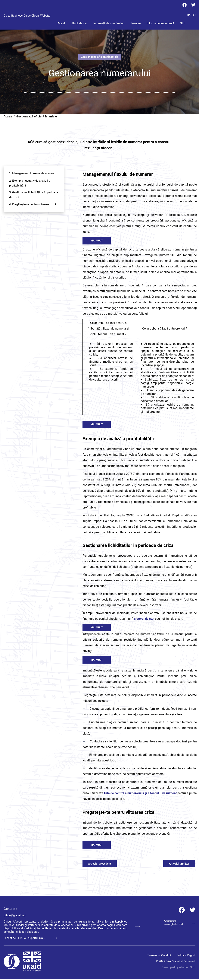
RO (189, 15)
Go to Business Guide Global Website (27, 15)
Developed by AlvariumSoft (178, 967)
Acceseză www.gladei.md (179, 922)
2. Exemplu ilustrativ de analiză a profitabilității (29, 183)
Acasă (61, 23)
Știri (182, 23)
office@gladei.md (14, 915)
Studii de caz (79, 23)
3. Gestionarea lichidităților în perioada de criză (33, 195)
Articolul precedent (99, 863)
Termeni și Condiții (159, 955)
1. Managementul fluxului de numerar (32, 173)
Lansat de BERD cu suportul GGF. (30, 938)
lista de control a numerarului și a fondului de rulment (140, 793)
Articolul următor (179, 863)
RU (193, 15)
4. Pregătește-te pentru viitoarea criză (32, 204)
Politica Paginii (186, 955)
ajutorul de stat (144, 618)
